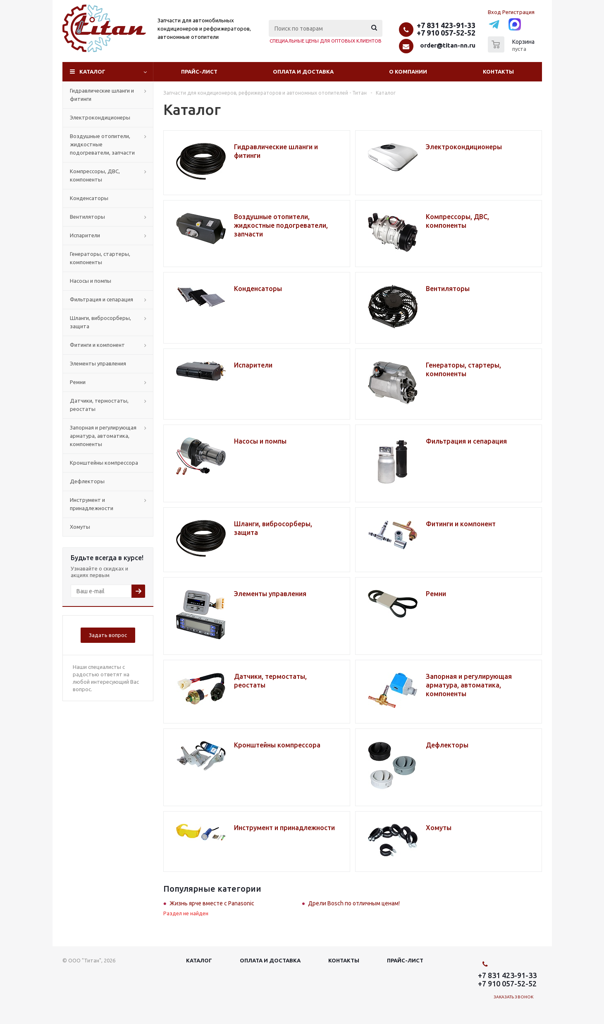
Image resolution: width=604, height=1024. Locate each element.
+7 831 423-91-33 (446, 25)
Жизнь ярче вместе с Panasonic (212, 903)
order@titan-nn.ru (447, 45)
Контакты (498, 71)
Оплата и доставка (303, 71)
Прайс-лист (199, 71)
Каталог (92, 71)
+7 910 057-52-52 (446, 32)
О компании (408, 71)
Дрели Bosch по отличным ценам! (354, 903)
